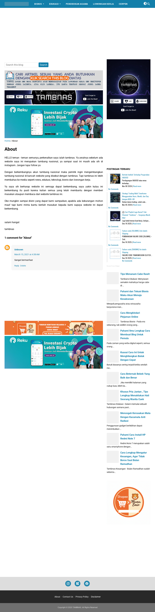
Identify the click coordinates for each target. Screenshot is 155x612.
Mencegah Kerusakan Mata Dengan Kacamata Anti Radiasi (135, 417)
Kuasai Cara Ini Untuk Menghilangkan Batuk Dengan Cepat (132, 356)
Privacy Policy (82, 597)
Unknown (18, 249)
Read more (137, 186)
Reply (16, 266)
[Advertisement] (77, 33)
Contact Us (68, 597)
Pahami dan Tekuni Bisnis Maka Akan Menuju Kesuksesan (134, 295)
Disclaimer (96, 597)
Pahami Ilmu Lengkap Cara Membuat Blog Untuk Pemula (135, 334)
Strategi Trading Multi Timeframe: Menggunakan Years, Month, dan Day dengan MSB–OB (135, 196)
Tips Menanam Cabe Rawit (135, 274)
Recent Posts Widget (113, 266)
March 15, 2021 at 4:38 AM (27, 254)
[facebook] (87, 584)
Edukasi (54, 4)
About (57, 597)
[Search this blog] (148, 4)
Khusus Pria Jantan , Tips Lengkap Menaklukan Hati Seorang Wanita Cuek (134, 395)
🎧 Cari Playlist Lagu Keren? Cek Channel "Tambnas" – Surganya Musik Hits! (136, 215)
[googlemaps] (77, 584)
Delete (23, 266)
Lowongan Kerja (103, 4)
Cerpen (123, 4)
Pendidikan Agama (77, 4)
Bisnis (38, 4)
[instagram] (68, 584)
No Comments (113, 189)
